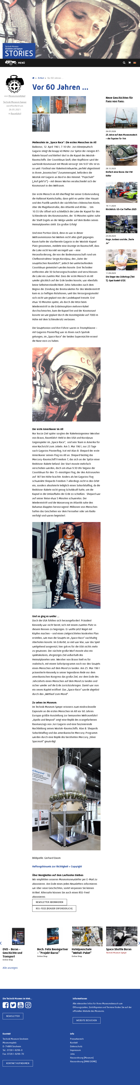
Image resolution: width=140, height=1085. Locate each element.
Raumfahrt (16, 113)
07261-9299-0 (14, 1050)
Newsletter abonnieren (49, 902)
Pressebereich (77, 1039)
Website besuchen (86, 1020)
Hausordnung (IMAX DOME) (83, 1061)
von (14, 86)
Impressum (75, 1050)
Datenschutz (76, 1046)
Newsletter (13, 1016)
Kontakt (74, 1042)
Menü (21, 62)
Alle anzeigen (10, 967)
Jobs (72, 1054)
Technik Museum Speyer (15, 102)
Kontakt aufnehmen (17, 1063)
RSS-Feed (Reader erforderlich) (54, 908)
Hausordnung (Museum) (81, 1057)
